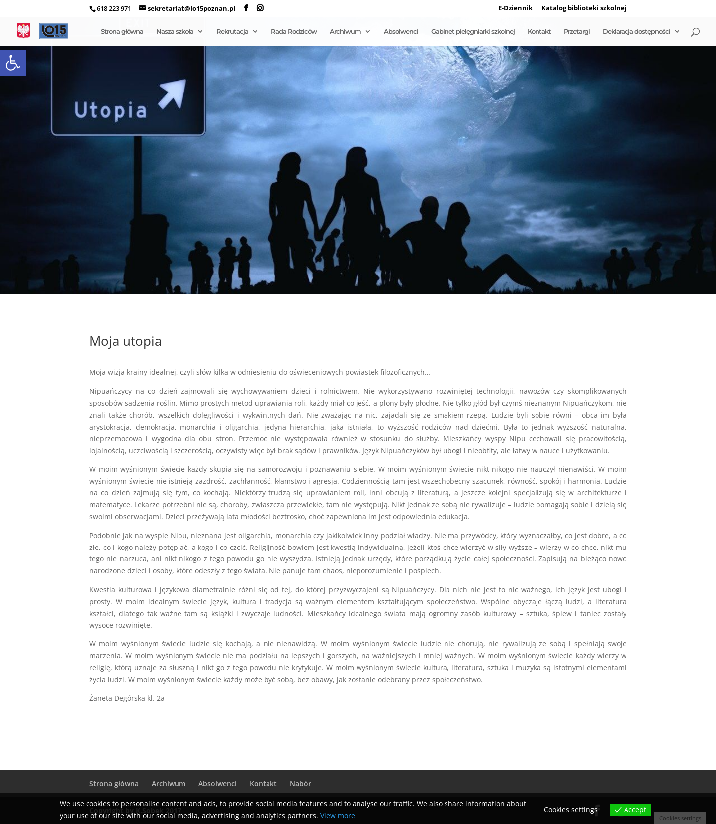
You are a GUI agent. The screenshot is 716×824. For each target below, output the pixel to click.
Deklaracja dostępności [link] (636, 31)
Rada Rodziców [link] (294, 31)
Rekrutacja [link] (232, 31)
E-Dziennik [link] (515, 8)
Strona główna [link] (122, 31)
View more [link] (337, 815)
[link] (13, 63)
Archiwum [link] (345, 31)
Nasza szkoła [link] (174, 31)
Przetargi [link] (577, 31)
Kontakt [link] (539, 31)
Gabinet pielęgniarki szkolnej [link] (473, 31)
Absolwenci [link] (401, 31)
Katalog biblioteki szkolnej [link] (583, 8)
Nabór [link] (300, 783)
